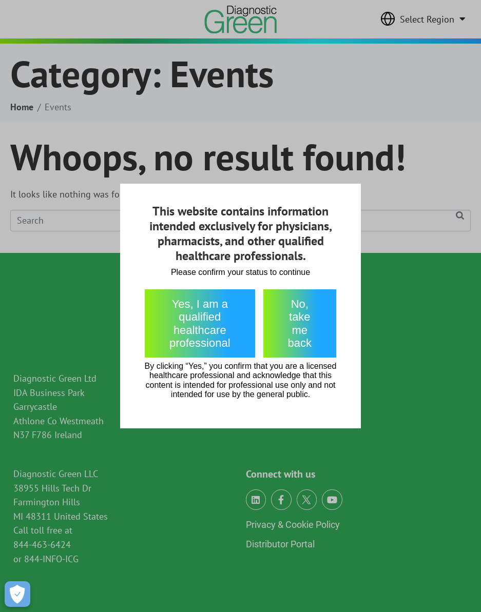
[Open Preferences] (17, 594)
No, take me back (300, 323)
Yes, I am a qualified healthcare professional (199, 323)
